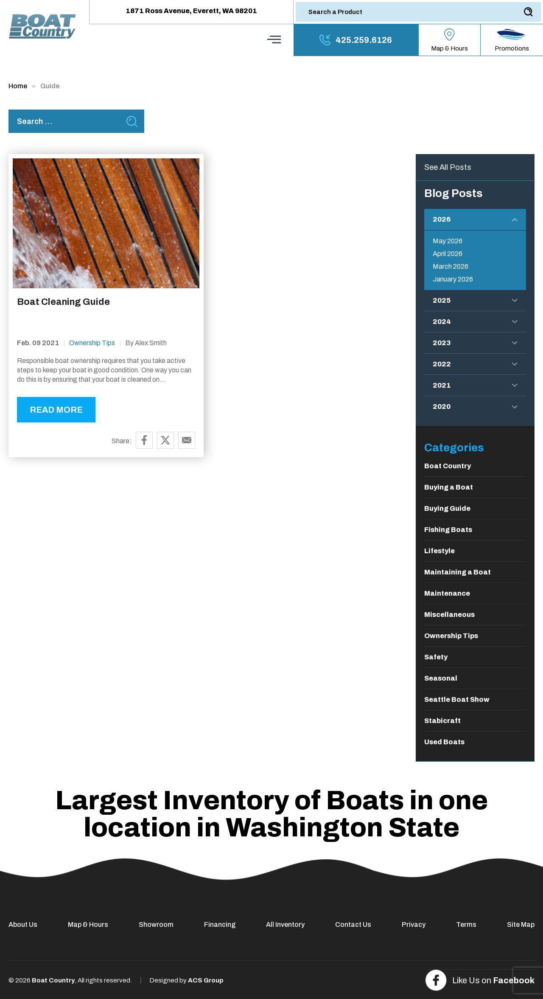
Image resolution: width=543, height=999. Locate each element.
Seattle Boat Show (457, 699)
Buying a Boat (448, 487)
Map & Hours (88, 924)
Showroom (156, 924)
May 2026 (447, 241)
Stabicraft (442, 720)
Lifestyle (439, 550)
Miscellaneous (449, 614)
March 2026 (450, 266)
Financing (219, 924)
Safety (436, 657)
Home (17, 86)
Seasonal (440, 678)
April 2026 (447, 253)
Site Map (521, 924)
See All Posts (447, 167)
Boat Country (447, 466)
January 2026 (453, 279)
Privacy (413, 924)
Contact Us (353, 924)
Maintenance (447, 593)
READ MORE (56, 409)
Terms (466, 924)
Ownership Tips (92, 342)
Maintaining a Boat (457, 572)
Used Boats (444, 742)
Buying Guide (447, 508)
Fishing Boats (448, 529)
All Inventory (285, 924)
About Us (22, 924)
